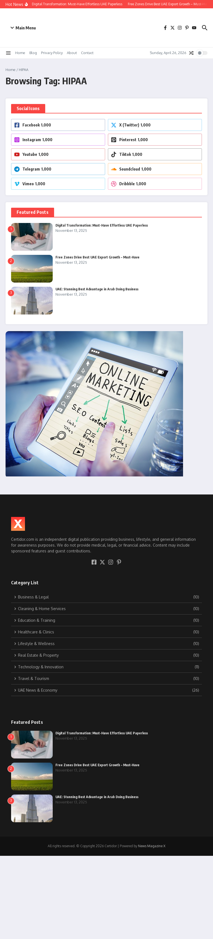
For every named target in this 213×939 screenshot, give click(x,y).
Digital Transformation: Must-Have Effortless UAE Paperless (101, 225)
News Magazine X (151, 846)
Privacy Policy (52, 52)
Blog (33, 52)
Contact (87, 52)
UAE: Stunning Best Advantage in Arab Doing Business (96, 289)
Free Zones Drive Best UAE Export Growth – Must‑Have (97, 257)
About (72, 52)
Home (20, 52)
